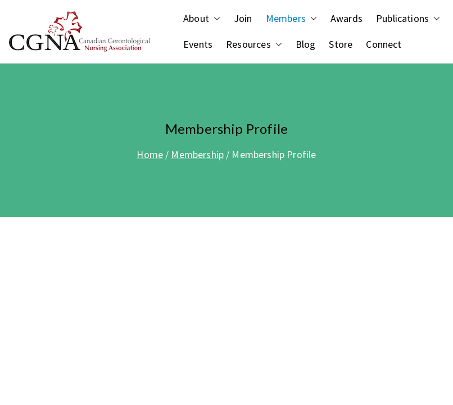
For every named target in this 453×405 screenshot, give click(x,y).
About (201, 18)
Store (340, 44)
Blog (306, 44)
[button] (214, 18)
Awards (346, 18)
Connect (383, 44)
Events (197, 44)
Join (243, 18)
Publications (408, 18)
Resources (254, 44)
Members (291, 18)
